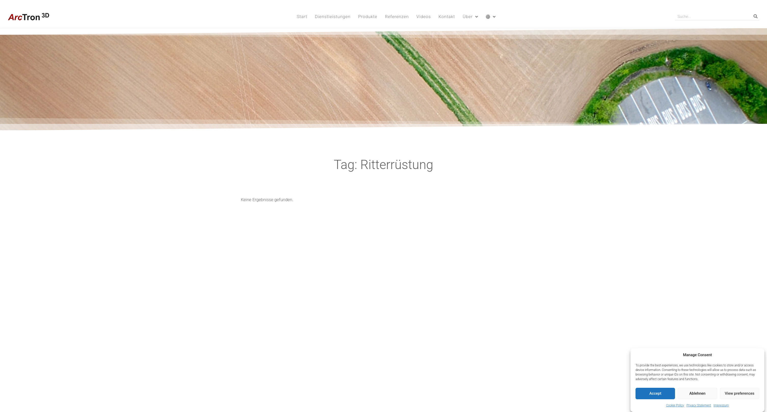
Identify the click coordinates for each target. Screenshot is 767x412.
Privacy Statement (698, 406)
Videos (423, 16)
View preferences (739, 394)
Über (470, 16)
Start (302, 16)
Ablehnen (697, 394)
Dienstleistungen (333, 16)
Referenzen (397, 16)
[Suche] (755, 16)
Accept (655, 394)
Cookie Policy (675, 406)
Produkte (367, 16)
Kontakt (447, 16)
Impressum (721, 406)
